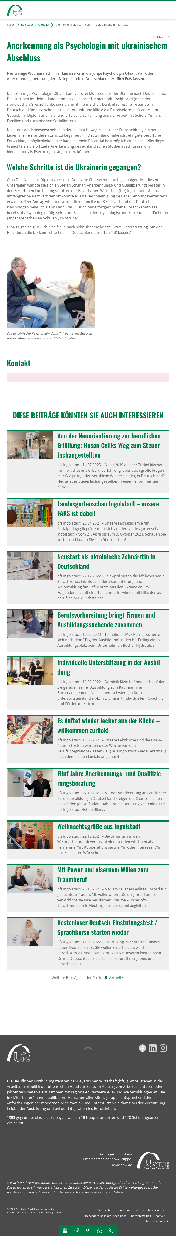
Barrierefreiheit (141, 1216)
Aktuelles (44, 25)
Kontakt (160, 1216)
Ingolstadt (26, 25)
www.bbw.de (122, 1165)
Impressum (122, 1210)
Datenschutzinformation (149, 1210)
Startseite (104, 1210)
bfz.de (11, 25)
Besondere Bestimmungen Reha (105, 1216)
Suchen (149, 9)
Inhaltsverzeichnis (157, 1221)
